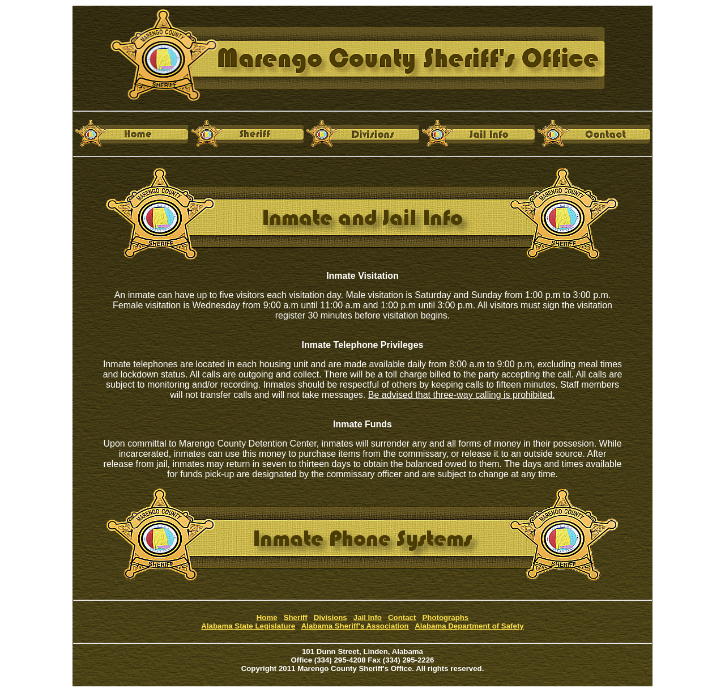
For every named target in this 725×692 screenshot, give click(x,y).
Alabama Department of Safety (469, 626)
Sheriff (296, 617)
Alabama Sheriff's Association (355, 626)
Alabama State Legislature (248, 626)
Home (267, 617)
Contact (402, 617)
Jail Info (367, 617)
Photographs (445, 617)
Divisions (330, 617)
